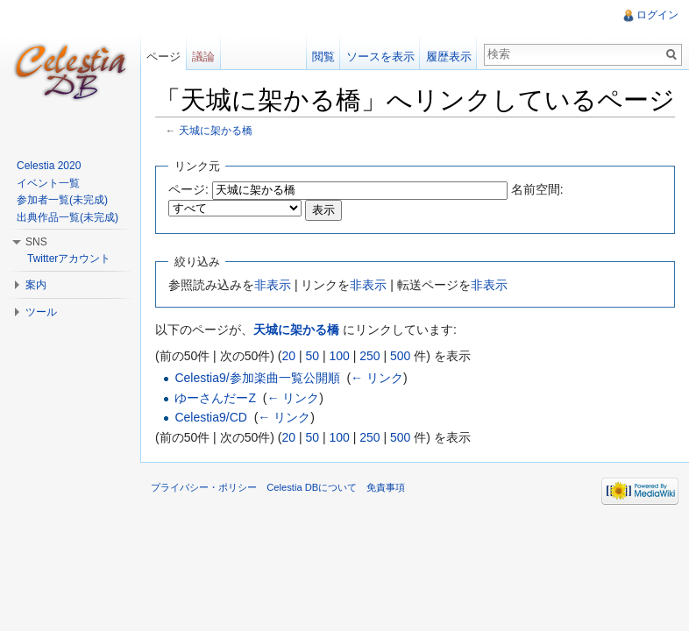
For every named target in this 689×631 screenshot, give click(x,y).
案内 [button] (35, 285)
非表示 (272, 285)
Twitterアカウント (68, 258)
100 (339, 356)
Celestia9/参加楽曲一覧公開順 (256, 378)
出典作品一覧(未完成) (67, 217)
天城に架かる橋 (215, 130)
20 (288, 356)
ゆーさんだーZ (215, 398)
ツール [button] (41, 312)
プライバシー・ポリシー (204, 487)
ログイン (657, 15)
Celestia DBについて (311, 487)
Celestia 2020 (49, 166)
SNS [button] (36, 242)
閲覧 (323, 56)
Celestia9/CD (210, 417)
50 (312, 356)
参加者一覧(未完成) (62, 200)
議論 (203, 56)
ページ (163, 56)
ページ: (188, 189)
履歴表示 (449, 56)
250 (369, 356)
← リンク (377, 378)
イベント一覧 (48, 183)
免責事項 (385, 487)
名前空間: (537, 189)
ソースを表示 (380, 56)
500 (400, 356)
